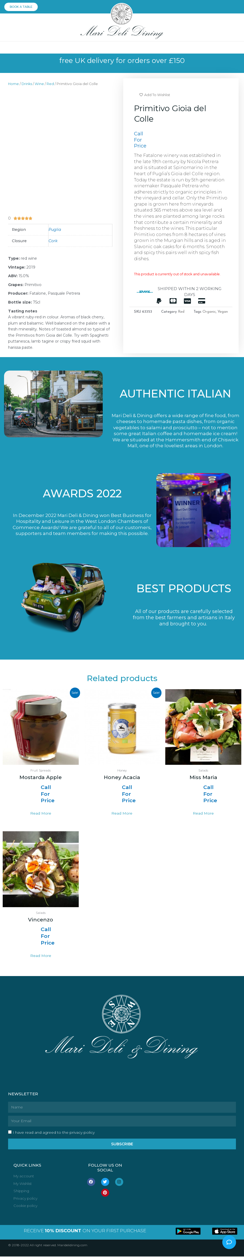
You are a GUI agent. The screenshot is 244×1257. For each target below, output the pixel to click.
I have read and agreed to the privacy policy (54, 1133)
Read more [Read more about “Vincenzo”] (40, 956)
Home (13, 84)
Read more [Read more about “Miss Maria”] (203, 814)
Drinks (27, 84)
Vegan (223, 312)
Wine (39, 84)
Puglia (55, 229)
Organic (209, 312)
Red (50, 84)
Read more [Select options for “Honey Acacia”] (121, 814)
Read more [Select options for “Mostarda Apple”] (40, 814)
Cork (53, 241)
